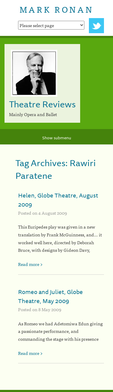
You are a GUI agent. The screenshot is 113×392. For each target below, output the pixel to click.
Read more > (30, 264)
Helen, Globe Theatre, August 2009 (58, 200)
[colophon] (56, 391)
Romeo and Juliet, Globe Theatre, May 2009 (50, 296)
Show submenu (56, 137)
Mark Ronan (56, 9)
